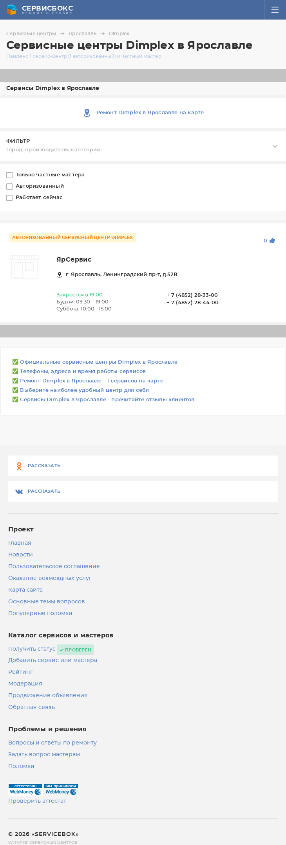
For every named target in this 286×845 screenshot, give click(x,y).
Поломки (21, 766)
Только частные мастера (51, 175)
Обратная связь (31, 707)
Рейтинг (20, 672)
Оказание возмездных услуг (50, 578)
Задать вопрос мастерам (44, 754)
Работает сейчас (40, 197)
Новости (20, 555)
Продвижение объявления (48, 695)
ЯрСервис (73, 260)
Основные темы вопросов (46, 602)
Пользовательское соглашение (54, 566)
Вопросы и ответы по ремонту (52, 743)
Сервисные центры (36, 33)
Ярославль (88, 33)
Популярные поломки (40, 613)
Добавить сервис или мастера (52, 660)
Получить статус (32, 649)
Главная (19, 543)
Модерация (25, 684)
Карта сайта (25, 590)
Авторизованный (40, 186)
